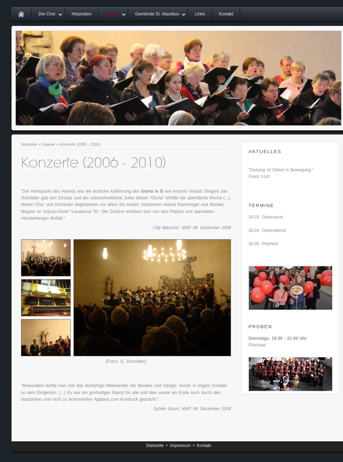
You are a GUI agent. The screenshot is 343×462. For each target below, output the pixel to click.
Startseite (29, 144)
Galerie (112, 14)
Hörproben (82, 14)
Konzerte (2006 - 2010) (80, 144)
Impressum (180, 445)
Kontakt (226, 14)
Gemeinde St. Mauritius (157, 14)
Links (200, 14)
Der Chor (47, 14)
